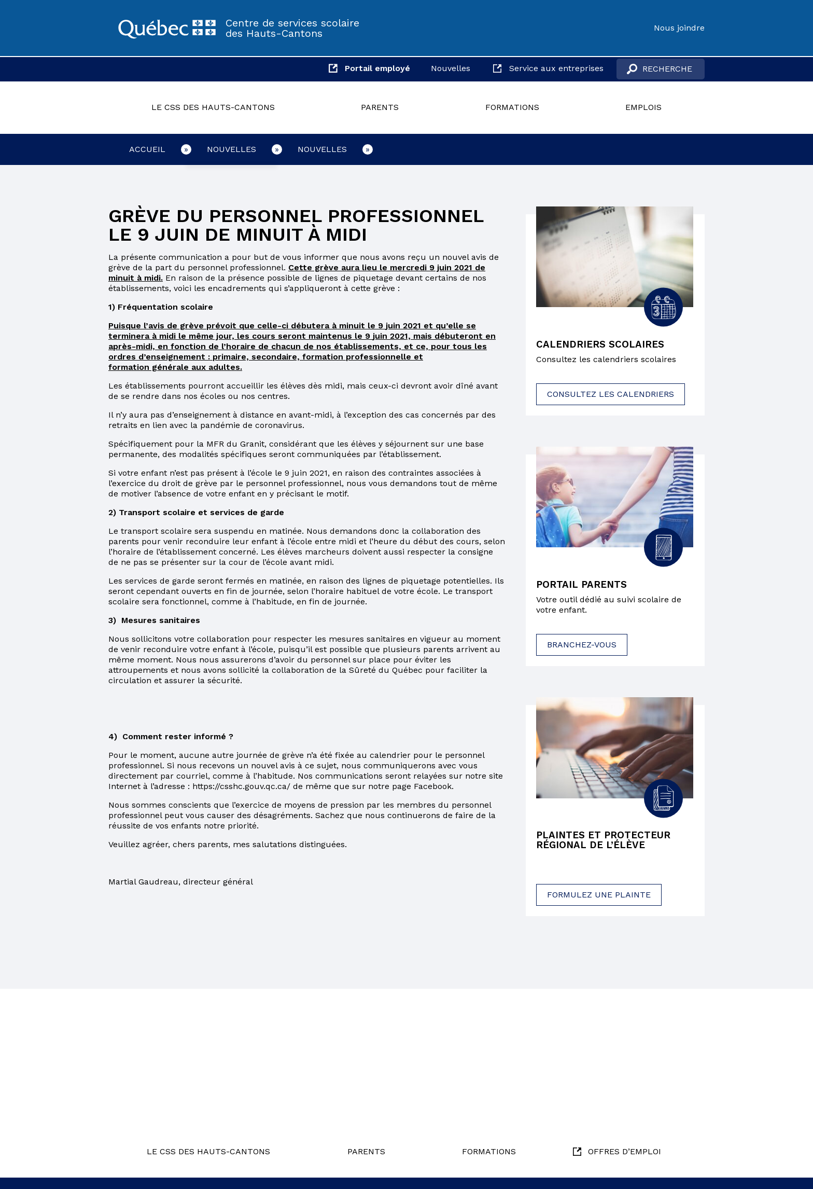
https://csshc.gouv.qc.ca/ (241, 786)
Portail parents (584, 585)
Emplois (643, 107)
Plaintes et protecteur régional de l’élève (607, 842)
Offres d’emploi (624, 1151)
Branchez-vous (581, 646)
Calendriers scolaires (603, 345)
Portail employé (377, 68)
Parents (380, 107)
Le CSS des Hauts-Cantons (213, 107)
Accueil (147, 149)
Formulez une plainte (599, 898)
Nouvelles (450, 68)
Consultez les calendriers (610, 395)
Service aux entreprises (556, 68)
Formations (512, 107)
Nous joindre (679, 28)
